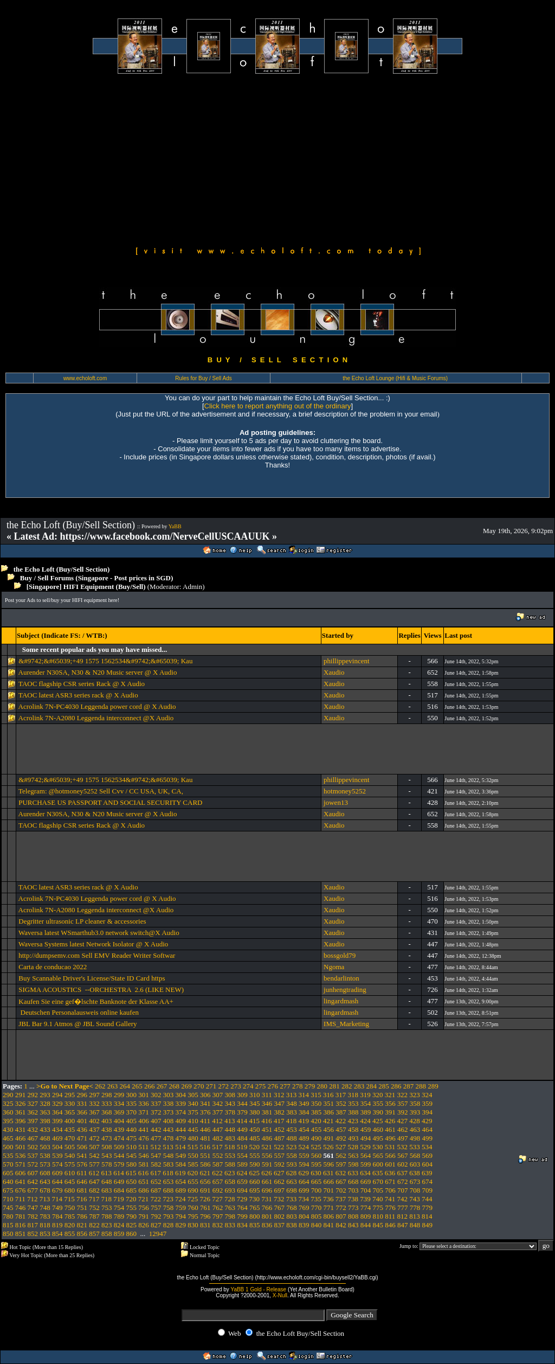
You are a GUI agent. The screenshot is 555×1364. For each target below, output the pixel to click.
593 (291, 1164)
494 (365, 1138)
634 (365, 1173)
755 (131, 1207)
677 (33, 1190)
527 (340, 1147)
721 (143, 1199)
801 (267, 1216)
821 (82, 1225)
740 (377, 1199)
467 (33, 1138)
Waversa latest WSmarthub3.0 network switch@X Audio (98, 932)
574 (57, 1164)
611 (82, 1173)
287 (408, 1086)
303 (168, 1095)
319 (365, 1095)
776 (390, 1207)
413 (229, 1121)
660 (254, 1181)
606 (20, 1173)
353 (353, 1103)
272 (223, 1086)
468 (45, 1138)
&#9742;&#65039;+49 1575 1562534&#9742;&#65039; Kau (105, 661)
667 (340, 1181)
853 (45, 1233)
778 (415, 1207)
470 (69, 1138)
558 (291, 1155)
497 (402, 1138)
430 (8, 1129)
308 (230, 1095)
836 (267, 1225)
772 (340, 1207)
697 (279, 1190)
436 (82, 1129)
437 (94, 1129)
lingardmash (341, 1001)
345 (254, 1103)
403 (106, 1121)
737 (340, 1199)
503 (45, 1147)
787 (94, 1216)
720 (131, 1199)
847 (402, 1225)
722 (156, 1199)
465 (8, 1138)
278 (297, 1086)
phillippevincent (346, 661)
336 (143, 1103)
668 (353, 1181)
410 (193, 1121)
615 (131, 1173)
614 (118, 1173)
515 (193, 1147)
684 (119, 1190)
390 (378, 1112)
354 (365, 1103)
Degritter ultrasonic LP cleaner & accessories (82, 921)
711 (20, 1199)
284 (371, 1086)
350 (316, 1103)
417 (279, 1121)
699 (304, 1190)
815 (8, 1225)
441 (143, 1129)
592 (279, 1164)
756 (143, 1207)
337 (156, 1103)
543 (106, 1155)
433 (45, 1129)
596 (329, 1164)
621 (205, 1173)
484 (242, 1138)
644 (57, 1181)
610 (69, 1173)
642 (33, 1181)
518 (229, 1147)
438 (106, 1129)
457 (340, 1129)
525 (316, 1147)
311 (267, 1095)
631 (328, 1173)
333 (106, 1103)
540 (69, 1155)
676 (20, 1190)
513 (168, 1147)
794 (181, 1216)
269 (186, 1086)
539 (57, 1155)
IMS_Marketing (346, 1024)
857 (94, 1233)
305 (193, 1095)
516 (205, 1147)
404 (119, 1121)
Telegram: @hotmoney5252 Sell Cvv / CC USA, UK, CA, (100, 791)
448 (230, 1129)
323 (414, 1095)
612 (94, 1173)
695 (254, 1190)
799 (242, 1216)
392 (402, 1112)
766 (267, 1207)
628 (291, 1173)
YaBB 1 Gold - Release (258, 1289)
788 (106, 1216)
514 (180, 1147)
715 (69, 1199)
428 (414, 1121)
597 (340, 1164)
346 (267, 1103)
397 (33, 1121)
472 (94, 1138)
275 (260, 1086)
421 (328, 1121)
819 (57, 1225)
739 (365, 1199)
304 (181, 1095)
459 (365, 1129)
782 (33, 1216)
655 (193, 1181)
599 (365, 1164)
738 (353, 1199)
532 (402, 1147)
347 (279, 1103)
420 (316, 1121)
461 (390, 1129)
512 (156, 1147)
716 (81, 1199)
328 (45, 1103)
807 (340, 1216)
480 (193, 1138)
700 (316, 1190)
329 (57, 1103)
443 (168, 1129)
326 (20, 1103)
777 (402, 1207)
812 (402, 1216)
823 (106, 1225)
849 (427, 1225)
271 (211, 1086)
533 (414, 1147)
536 (20, 1155)
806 (329, 1216)
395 (8, 1121)
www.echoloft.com (85, 378)
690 (193, 1190)
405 (131, 1121)
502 (33, 1147)
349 (304, 1103)
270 (198, 1086)
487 (279, 1138)
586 (205, 1164)
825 (131, 1225)
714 (57, 1199)
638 (414, 1173)
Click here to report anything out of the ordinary (277, 406)
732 (279, 1199)
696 (267, 1190)
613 (106, 1173)
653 (168, 1181)
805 (316, 1216)
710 (8, 1199)
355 (378, 1103)
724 (180, 1199)
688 (168, 1190)
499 (427, 1138)
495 (378, 1138)
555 (254, 1155)
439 (119, 1129)
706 (390, 1190)
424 (365, 1121)
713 (45, 1199)
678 (45, 1190)
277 (285, 1086)
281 (334, 1086)
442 (156, 1129)
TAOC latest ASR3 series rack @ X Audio (78, 695)
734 (304, 1199)
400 (69, 1121)
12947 (158, 1233)
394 (427, 1112)
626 (266, 1173)
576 (82, 1164)
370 (131, 1112)
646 (82, 1181)
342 (217, 1103)
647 (94, 1181)
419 (304, 1121)
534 (427, 1147)
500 (8, 1147)
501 (20, 1147)
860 (131, 1233)
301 (143, 1095)
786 (82, 1216)
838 (291, 1225)
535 (8, 1155)
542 (94, 1155)
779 (427, 1207)
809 (365, 1216)
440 (131, 1129)
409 (181, 1121)
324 (427, 1095)
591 (267, 1164)
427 (402, 1121)
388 (353, 1112)
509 (119, 1147)
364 (57, 1112)
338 (168, 1103)
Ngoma (334, 967)
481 (205, 1138)
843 (353, 1225)
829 (181, 1225)
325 (8, 1103)
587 (217, 1164)
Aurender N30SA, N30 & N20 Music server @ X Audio (97, 672)
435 (69, 1129)
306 (205, 1095)
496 (390, 1138)
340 (193, 1103)
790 (131, 1216)
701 (329, 1190)
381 (267, 1112)
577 (94, 1164)
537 (33, 1155)
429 (427, 1121)
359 (427, 1103)
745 (8, 1207)
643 (45, 1181)
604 (427, 1164)
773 (353, 1207)
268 (174, 1086)
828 (168, 1225)
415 (254, 1121)
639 (427, 1173)
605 (8, 1173)
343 (230, 1103)
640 (8, 1181)
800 (254, 1216)
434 (57, 1129)
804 (304, 1216)
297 (94, 1095)
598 (353, 1164)
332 (94, 1103)
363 (45, 1112)
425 (377, 1121)
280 (322, 1086)
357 (402, 1103)
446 (205, 1129)
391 (390, 1112)
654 (181, 1181)
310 (254, 1095)
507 (94, 1147)
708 (415, 1190)
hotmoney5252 (345, 791)
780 (8, 1216)
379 (242, 1112)
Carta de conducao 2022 (52, 967)
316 (328, 1095)
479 (181, 1138)
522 (279, 1147)
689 (181, 1190)
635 (377, 1173)
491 (329, 1138)
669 (365, 1181)
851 (20, 1233)
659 (242, 1181)
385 (316, 1112)
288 (421, 1086)
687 (156, 1190)
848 (415, 1225)
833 (230, 1225)
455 (316, 1129)
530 (377, 1147)
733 (291, 1199)
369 (119, 1112)
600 (378, 1164)
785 (69, 1216)
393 (415, 1112)
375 (193, 1112)
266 (149, 1086)
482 (217, 1138)
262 (100, 1086)
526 (328, 1147)
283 (359, 1086)
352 (340, 1103)
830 (193, 1225)
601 (390, 1164)
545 (131, 1155)
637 (402, 1173)
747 (33, 1207)
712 (32, 1199)
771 (329, 1207)
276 (273, 1086)
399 (57, 1121)
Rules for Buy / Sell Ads (203, 378)
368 (106, 1112)
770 (316, 1207)
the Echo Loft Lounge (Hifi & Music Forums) (395, 378)
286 (396, 1086)
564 (365, 1155)
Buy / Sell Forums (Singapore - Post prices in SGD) (96, 578)
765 (254, 1207)
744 (427, 1199)
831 (205, 1225)
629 (304, 1173)
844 (365, 1225)
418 (291, 1121)
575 (69, 1164)
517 (217, 1147)
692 (217, 1190)
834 (242, 1225)
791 (143, 1216)
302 (156, 1095)
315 (316, 1095)
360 (8, 1112)
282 (346, 1086)
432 (33, 1129)
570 (8, 1164)
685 (131, 1190)
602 (402, 1164)
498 (415, 1138)
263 (112, 1086)
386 (329, 1112)
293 (45, 1095)
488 (291, 1138)
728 (229, 1199)
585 (193, 1164)
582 (156, 1164)
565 (378, 1155)
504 (57, 1147)
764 (242, 1207)
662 (279, 1181)
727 (217, 1199)
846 (390, 1225)
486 (267, 1138)
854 (57, 1233)
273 (235, 1086)
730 (254, 1199)
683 (106, 1190)
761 (205, 1207)
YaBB (175, 526)
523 (291, 1147)
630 (316, 1173)
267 (162, 1086)
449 (242, 1129)
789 (119, 1216)
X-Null (280, 1295)
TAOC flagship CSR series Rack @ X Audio (81, 684)
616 (143, 1173)
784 (57, 1216)
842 (340, 1225)
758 (168, 1207)
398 (45, 1121)
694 (242, 1190)
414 (242, 1121)
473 (106, 1138)
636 (390, 1173)
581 (143, 1164)
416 (266, 1121)
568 (415, 1155)
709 (427, 1190)
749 (57, 1207)
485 (254, 1138)
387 (340, 1112)
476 (143, 1138)
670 (378, 1181)
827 (156, 1225)
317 (340, 1095)
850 (8, 1233)
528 (353, 1147)
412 (217, 1121)
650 (131, 1181)
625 (254, 1173)
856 (82, 1233)
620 (193, 1173)
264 (125, 1086)
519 (242, 1147)
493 (353, 1138)
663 (291, 1181)
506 (82, 1147)
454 (304, 1129)
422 (340, 1121)
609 (57, 1173)
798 (230, 1216)
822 (94, 1225)
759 (181, 1207)
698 (291, 1190)
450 (254, 1129)
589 (242, 1164)
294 (57, 1095)
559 (304, 1155)
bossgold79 (340, 955)
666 (329, 1181)
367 (94, 1112)
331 (82, 1103)
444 (181, 1129)
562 (340, 1155)
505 (69, 1147)
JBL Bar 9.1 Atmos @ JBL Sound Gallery (77, 1024)
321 (390, 1095)
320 (377, 1095)
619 (180, 1173)
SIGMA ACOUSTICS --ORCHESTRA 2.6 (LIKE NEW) (101, 989)
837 (279, 1225)
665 (316, 1181)
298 (106, 1095)
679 (57, 1190)
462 (402, 1129)
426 (390, 1121)
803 (291, 1216)
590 (254, 1164)
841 (329, 1225)
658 (230, 1181)
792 (156, 1216)
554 (242, 1155)
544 (119, 1155)
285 (383, 1086)
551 (205, 1155)
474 (119, 1138)
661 (267, 1181)
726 (205, 1199)
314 (304, 1095)
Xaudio (334, 672)
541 (82, 1155)
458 (353, 1129)
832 (217, 1225)
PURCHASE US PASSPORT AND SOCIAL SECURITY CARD (110, 802)
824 (119, 1225)
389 (365, 1112)
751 (82, 1207)
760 (193, 1207)
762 (217, 1207)
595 (316, 1164)
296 (82, 1095)
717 (94, 1199)
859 (119, 1233)
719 (118, 1199)
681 (82, 1190)
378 (230, 1112)
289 (433, 1086)
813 (414, 1216)
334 (119, 1103)
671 (390, 1181)
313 (291, 1095)
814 (427, 1216)
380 (254, 1112)
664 (304, 1181)
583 (168, 1164)
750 (69, 1207)
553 (230, 1155)
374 (181, 1112)
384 (304, 1112)
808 (353, 1216)
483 (230, 1138)
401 (82, 1121)
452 (279, 1129)
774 (365, 1207)
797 (217, 1216)
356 (390, 1103)
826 (143, 1225)
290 (8, 1095)
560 (316, 1155)
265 (137, 1086)
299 (119, 1095)
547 (156, 1155)
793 (168, 1216)
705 (378, 1190)
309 (242, 1095)
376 (205, 1112)
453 (291, 1129)
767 (279, 1207)
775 (378, 1207)
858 (106, 1233)
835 (254, 1225)
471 (82, 1138)
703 (353, 1190)
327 (33, 1103)
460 (378, 1129)
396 (20, 1121)
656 (205, 1181)
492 (340, 1138)
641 (20, 1181)
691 (205, 1190)
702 (340, 1190)
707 (402, 1190)
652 (156, 1181)
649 (119, 1181)
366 (82, 1112)
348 (291, 1103)
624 (242, 1173)
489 (304, 1138)
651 (143, 1181)
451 (267, 1129)
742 (402, 1199)
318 (353, 1095)
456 (329, 1129)
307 (217, 1095)
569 (427, 1155)
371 (143, 1112)
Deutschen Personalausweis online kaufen (78, 1012)
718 (106, 1199)
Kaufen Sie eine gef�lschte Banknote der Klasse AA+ (95, 1001)
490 (316, 1138)
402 (94, 1121)
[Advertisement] (277, 158)
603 (415, 1164)
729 (242, 1199)
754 (119, 1207)
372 (156, 1112)
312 (279, 1095)
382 (279, 1112)
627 (279, 1173)
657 (217, 1181)
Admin (192, 586)
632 (340, 1173)
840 (316, 1225)
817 (33, 1225)
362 (33, 1112)
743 (414, 1199)
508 (106, 1147)
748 (45, 1207)
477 (156, 1138)
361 (20, 1112)
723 (168, 1199)
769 (304, 1207)
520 (254, 1147)
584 (181, 1164)
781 (20, 1216)
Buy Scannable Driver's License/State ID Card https (91, 978)
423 (353, 1121)
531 (390, 1147)
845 (378, 1225)
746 (20, 1207)
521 (266, 1147)
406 (143, 1121)
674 (427, 1181)
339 (181, 1103)
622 (217, 1173)
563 (353, 1155)
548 (168, 1155)
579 (119, 1164)
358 (415, 1103)
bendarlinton (341, 978)
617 (156, 1173)
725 (193, 1199)
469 (57, 1138)
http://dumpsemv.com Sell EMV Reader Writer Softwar (96, 955)
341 (205, 1103)
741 (390, 1199)
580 (131, 1164)
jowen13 (336, 802)
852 (33, 1233)
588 (230, 1164)
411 (205, 1121)
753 (106, 1207)
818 (45, 1225)
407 (156, 1121)
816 (20, 1225)
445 (193, 1129)
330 (69, 1103)
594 (304, 1164)
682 (94, 1190)
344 (242, 1103)
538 (45, 1155)
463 (415, 1129)
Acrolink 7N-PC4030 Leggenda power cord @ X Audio (97, 706)
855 (69, 1233)
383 (291, 1112)
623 (229, 1173)
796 (205, 1216)
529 (365, 1147)
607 (33, 1173)
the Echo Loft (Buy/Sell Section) (62, 569)
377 (217, 1112)
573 (45, 1164)
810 (378, 1216)
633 (353, 1173)
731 (266, 1199)
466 (20, 1138)
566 (390, 1155)
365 (69, 1112)
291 (20, 1095)
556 (267, 1155)
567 (402, 1155)
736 (328, 1199)
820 (69, 1225)
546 (143, 1155)
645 (69, 1181)
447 (217, 1129)
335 (131, 1103)
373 (168, 1112)
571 (20, 1164)
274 (248, 1086)
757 (156, 1207)
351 (329, 1103)
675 (8, 1190)
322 (402, 1095)
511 (143, 1147)
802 (279, 1216)
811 (390, 1216)
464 (427, 1129)
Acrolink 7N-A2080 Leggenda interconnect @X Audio (96, 718)
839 (304, 1225)
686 (143, 1190)
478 (168, 1138)
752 (94, 1207)
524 (304, 1147)
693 (230, 1190)
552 (217, 1155)
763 (230, 1207)
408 (168, 1121)
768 (291, 1207)
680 (69, 1190)
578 (106, 1164)
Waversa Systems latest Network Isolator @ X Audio (93, 944)
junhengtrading (345, 989)
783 (45, 1216)
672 (402, 1181)
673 (415, 1181)
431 (20, 1129)
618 (168, 1173)
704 (365, 1190)
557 (279, 1155)
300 (131, 1095)
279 (310, 1086)
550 (193, 1155)
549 (181, 1155)
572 (33, 1164)
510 (131, 1147)
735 (316, 1199)
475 (131, 1138)
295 (69, 1095)
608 (45, 1173)
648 (106, 1181)
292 (33, 1095)
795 (193, 1216)
